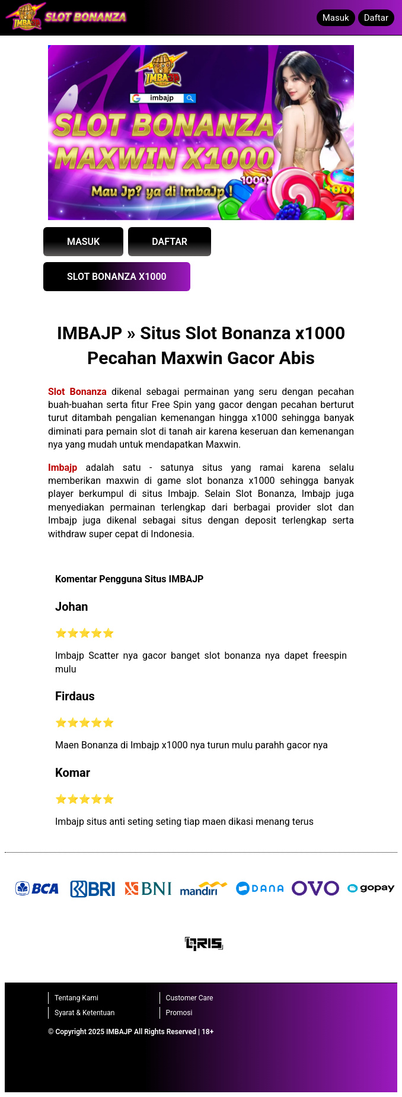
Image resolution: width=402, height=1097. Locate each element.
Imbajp (62, 467)
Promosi (179, 1013)
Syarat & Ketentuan (84, 1013)
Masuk (336, 17)
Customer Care (189, 998)
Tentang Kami (76, 998)
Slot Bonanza (77, 391)
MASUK (83, 241)
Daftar (376, 17)
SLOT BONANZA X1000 (117, 276)
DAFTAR (169, 241)
